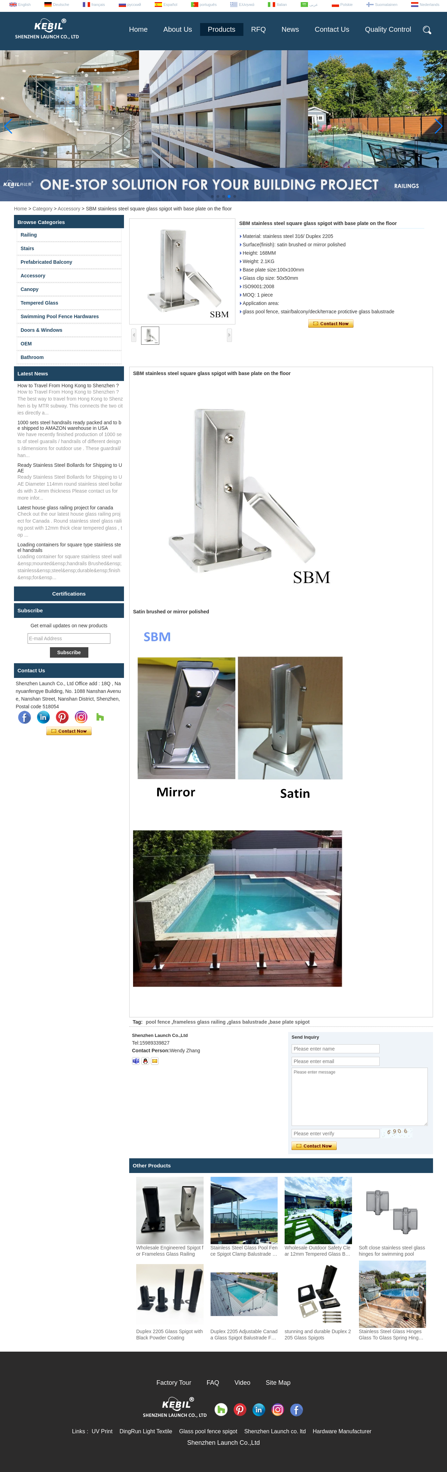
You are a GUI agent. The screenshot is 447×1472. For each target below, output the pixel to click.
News (290, 29)
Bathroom (32, 357)
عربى (313, 4)
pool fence (158, 1022)
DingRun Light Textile (145, 1431)
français (98, 4)
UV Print (102, 1431)
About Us (177, 29)
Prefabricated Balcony (46, 262)
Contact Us (332, 29)
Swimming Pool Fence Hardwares (60, 316)
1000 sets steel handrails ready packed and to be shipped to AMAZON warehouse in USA (69, 425)
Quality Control (388, 29)
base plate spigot (289, 1022)
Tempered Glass (39, 303)
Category (42, 208)
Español (170, 4)
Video (242, 1382)
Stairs (27, 248)
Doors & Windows (42, 330)
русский (134, 4)
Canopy (29, 289)
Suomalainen (386, 4)
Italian (282, 4)
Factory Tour (173, 1382)
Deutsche (61, 4)
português (208, 4)
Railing (29, 235)
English (24, 4)
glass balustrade (247, 1022)
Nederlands (429, 4)
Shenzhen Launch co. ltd (275, 1431)
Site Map (278, 1382)
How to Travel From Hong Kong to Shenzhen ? (68, 385)
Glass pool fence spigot (208, 1431)
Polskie (346, 4)
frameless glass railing (199, 1022)
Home (138, 29)
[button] (212, 196)
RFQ (258, 29)
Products (221, 29)
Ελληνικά (246, 4)
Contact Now (68, 731)
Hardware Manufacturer (342, 1431)
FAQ (213, 1382)
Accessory (69, 208)
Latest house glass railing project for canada (65, 507)
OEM (26, 343)
